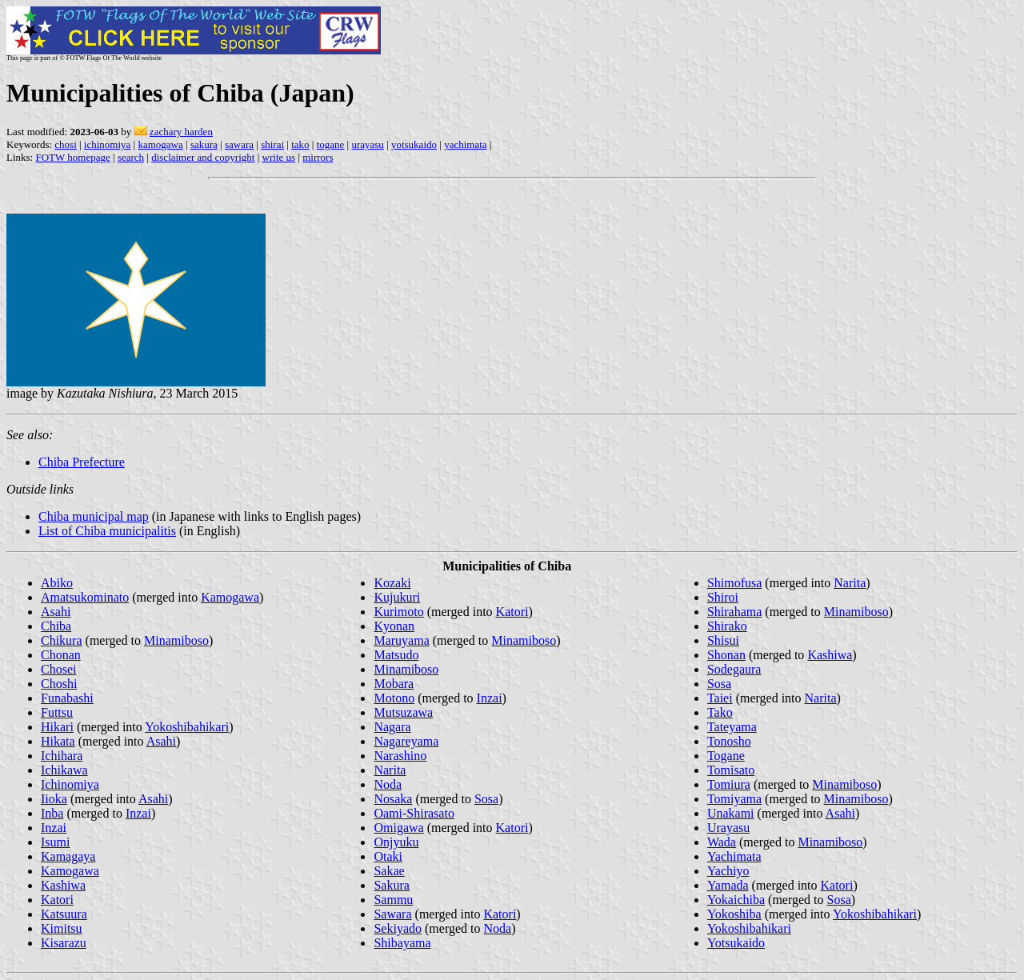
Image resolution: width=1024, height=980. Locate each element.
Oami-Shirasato (414, 813)
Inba (52, 813)
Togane (726, 755)
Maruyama (401, 640)
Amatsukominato (85, 597)
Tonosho (729, 741)
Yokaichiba (736, 899)
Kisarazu (63, 943)
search (131, 157)
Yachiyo (728, 871)
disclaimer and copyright (202, 157)
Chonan (61, 655)
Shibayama (402, 943)
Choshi (59, 683)
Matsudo (396, 655)
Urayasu (728, 827)
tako (300, 144)
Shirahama (734, 611)
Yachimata (734, 856)
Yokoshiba (734, 914)
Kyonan (394, 626)
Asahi (55, 611)
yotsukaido (414, 144)
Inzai (138, 813)
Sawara (392, 914)
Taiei (720, 698)
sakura (204, 144)
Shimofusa (734, 583)
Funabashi (67, 698)
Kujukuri (397, 597)
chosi (65, 144)
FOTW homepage (72, 157)
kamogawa (160, 144)
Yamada (728, 885)
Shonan (726, 655)
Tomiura (728, 784)
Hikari (57, 727)
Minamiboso (176, 640)
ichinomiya (107, 144)
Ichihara (61, 755)
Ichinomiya (70, 784)
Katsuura (64, 914)
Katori (57, 899)
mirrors (317, 157)
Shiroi (722, 597)
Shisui (723, 640)
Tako (720, 712)
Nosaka (393, 799)
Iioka (54, 799)
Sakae (389, 871)
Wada (721, 842)
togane (331, 144)
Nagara (392, 727)
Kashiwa (63, 885)
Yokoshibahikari (187, 727)
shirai (272, 144)
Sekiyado (398, 928)
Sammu (393, 899)
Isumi (55, 842)
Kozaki (392, 583)
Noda (388, 784)
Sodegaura (734, 669)
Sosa (486, 799)
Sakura (391, 885)
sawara (239, 144)
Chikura (61, 640)
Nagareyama (406, 741)
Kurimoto (398, 611)
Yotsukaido (736, 943)
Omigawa (398, 827)
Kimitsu (61, 928)
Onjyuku (396, 842)
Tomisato (730, 770)
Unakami (730, 813)
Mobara (394, 683)
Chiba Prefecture (81, 462)
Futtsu (57, 712)
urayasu (367, 144)
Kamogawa (230, 597)
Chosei (58, 669)
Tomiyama (734, 799)
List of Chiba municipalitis (107, 531)
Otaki (388, 856)
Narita (390, 770)
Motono (394, 698)
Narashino (400, 755)
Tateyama (732, 727)
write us (279, 157)
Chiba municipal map (93, 516)
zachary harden (181, 132)
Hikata (58, 741)
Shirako (727, 626)
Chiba (56, 626)
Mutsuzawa (403, 712)
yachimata (465, 144)
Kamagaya (68, 856)
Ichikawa (64, 770)
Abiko (57, 583)
